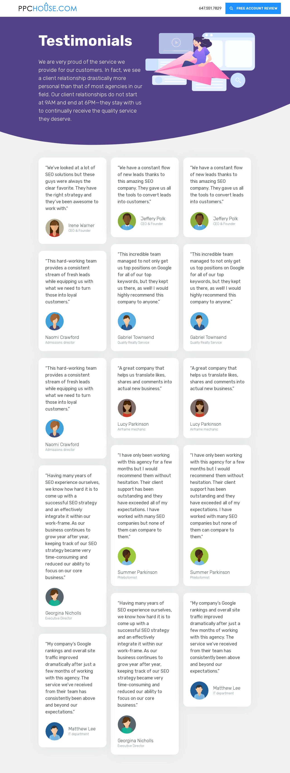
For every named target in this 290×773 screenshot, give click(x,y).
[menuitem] (210, 8)
